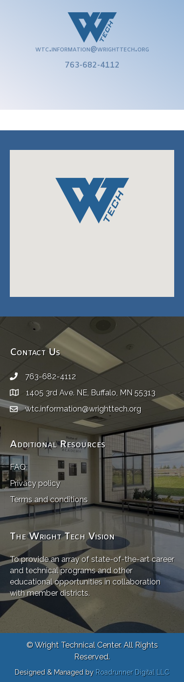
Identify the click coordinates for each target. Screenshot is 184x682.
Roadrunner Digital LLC (132, 672)
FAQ (18, 467)
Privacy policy (35, 483)
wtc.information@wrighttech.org (92, 44)
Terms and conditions (49, 499)
